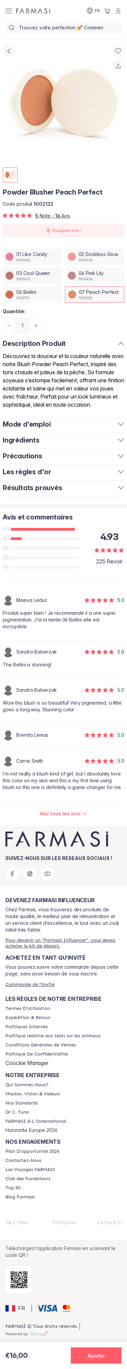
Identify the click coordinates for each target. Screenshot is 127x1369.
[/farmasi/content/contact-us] (23, 1160)
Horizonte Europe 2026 (31, 1130)
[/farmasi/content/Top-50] (12, 1188)
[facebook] (12, 874)
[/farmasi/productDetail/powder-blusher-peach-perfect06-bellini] (32, 294)
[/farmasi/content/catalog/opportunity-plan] (32, 1151)
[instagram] (30, 874)
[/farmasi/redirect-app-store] (19, 1279)
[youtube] (47, 874)
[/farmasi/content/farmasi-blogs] (20, 1197)
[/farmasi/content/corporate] (35, 1121)
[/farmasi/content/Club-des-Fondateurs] (27, 1179)
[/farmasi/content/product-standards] (21, 1103)
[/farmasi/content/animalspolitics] (53, 1036)
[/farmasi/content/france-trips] (30, 1169)
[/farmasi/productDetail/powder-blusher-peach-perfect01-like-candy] (32, 257)
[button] (17, 1308)
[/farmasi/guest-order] (30, 984)
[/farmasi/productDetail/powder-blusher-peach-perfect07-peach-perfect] (95, 294)
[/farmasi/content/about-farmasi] (26, 1085)
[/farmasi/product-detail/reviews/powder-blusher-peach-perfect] (63, 813)
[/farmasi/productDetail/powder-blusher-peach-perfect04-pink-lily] (95, 276)
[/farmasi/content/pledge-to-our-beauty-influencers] (17, 1112)
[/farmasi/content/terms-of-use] (27, 1008)
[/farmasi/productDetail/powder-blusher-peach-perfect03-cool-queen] (32, 276)
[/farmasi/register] (63, 943)
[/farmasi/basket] (107, 10)
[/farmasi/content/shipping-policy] (27, 1017)
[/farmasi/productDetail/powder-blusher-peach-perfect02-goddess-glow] (95, 257)
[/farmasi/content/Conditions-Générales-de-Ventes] (40, 1045)
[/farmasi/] (33, 11)
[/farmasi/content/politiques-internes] (26, 1027)
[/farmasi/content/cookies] (36, 1054)
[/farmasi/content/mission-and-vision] (32, 1094)
